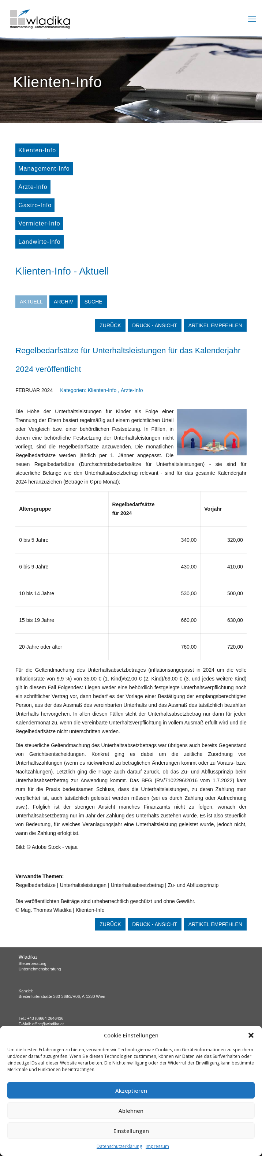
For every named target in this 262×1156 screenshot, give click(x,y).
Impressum (157, 1146)
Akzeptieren (131, 1090)
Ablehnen (131, 1110)
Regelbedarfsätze (35, 885)
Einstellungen (131, 1130)
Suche (93, 302)
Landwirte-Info (39, 242)
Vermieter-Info (39, 223)
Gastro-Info (35, 205)
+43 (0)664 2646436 (45, 1018)
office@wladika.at (48, 1024)
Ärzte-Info (32, 187)
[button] (251, 1035)
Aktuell (31, 302)
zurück (110, 325)
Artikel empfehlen (215, 325)
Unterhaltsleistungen (83, 885)
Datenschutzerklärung (119, 1146)
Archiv (63, 302)
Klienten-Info (37, 150)
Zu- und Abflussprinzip (193, 885)
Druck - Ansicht (154, 325)
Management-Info (44, 168)
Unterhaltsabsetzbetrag (137, 885)
